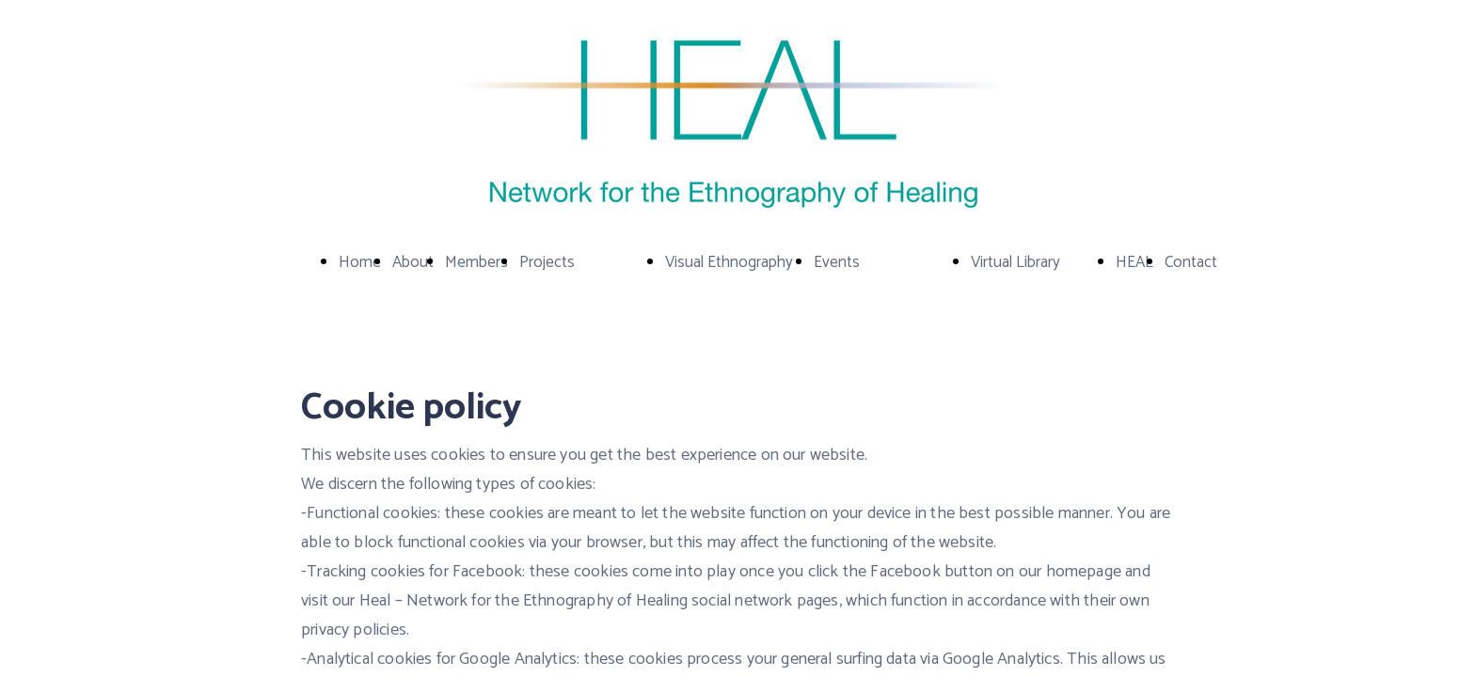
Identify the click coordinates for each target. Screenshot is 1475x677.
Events (837, 262)
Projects (547, 262)
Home (360, 262)
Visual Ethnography (729, 262)
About (413, 262)
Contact (1191, 262)
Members (476, 262)
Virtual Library (1015, 262)
